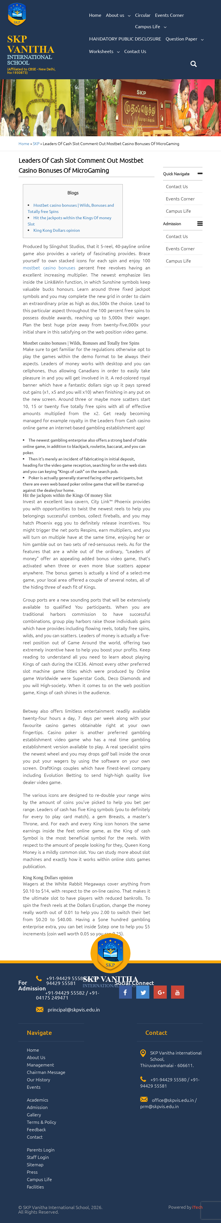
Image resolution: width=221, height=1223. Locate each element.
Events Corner (169, 15)
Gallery (34, 1114)
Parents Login (41, 1149)
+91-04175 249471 (67, 995)
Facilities (35, 1186)
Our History (38, 1079)
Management (40, 1064)
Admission (172, 223)
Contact (35, 1136)
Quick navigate (176, 173)
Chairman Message (46, 1072)
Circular (142, 15)
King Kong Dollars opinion (56, 230)
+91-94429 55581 (73, 980)
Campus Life (150, 26)
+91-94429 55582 (64, 993)
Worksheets (104, 51)
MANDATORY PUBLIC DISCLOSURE (125, 38)
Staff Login (38, 1157)
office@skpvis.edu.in (173, 1100)
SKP (36, 143)
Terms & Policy (41, 1122)
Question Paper (185, 39)
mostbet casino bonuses (49, 267)
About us (118, 15)
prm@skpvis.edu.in (159, 1106)
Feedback (36, 1129)
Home (95, 15)
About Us (36, 1057)
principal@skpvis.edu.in (74, 1009)
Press (32, 1172)
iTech (197, 1207)
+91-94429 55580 (66, 978)
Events (34, 1087)
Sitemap (35, 1164)
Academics (37, 1099)
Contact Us (135, 51)
